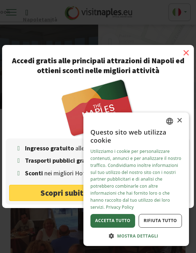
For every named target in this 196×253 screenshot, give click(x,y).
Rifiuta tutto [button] (160, 220)
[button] (136, 235)
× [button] (179, 120)
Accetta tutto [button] (112, 220)
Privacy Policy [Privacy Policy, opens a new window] (120, 207)
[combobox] (169, 121)
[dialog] (136, 179)
